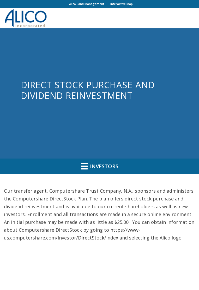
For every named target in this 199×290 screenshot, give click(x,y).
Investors (99, 166)
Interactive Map (121, 4)
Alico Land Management (86, 4)
